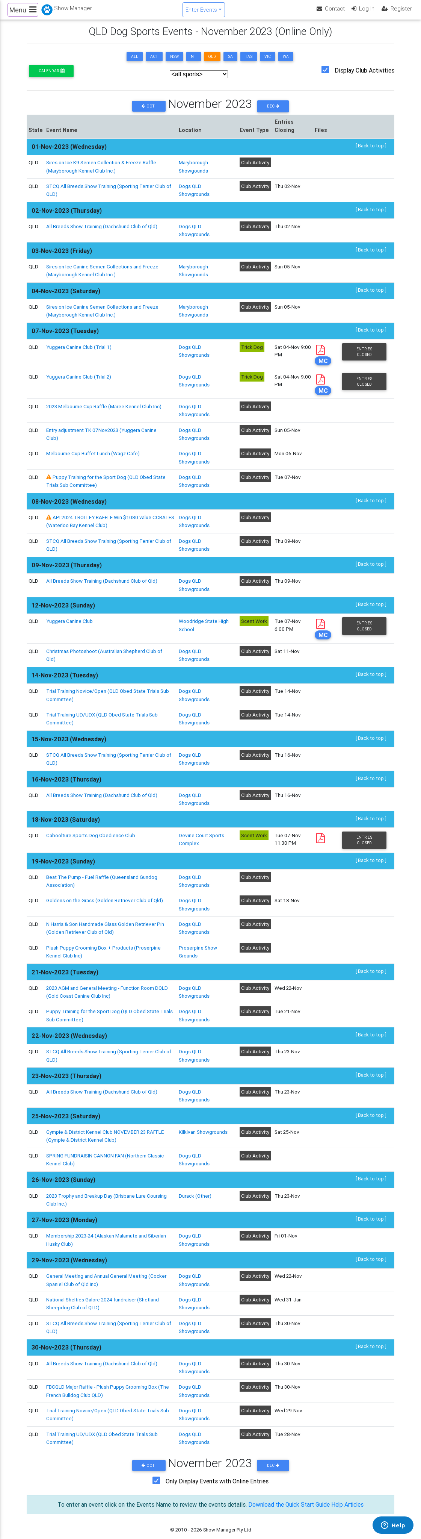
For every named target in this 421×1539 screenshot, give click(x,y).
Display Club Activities (364, 76)
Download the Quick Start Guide (288, 1488)
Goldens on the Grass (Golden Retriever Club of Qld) (104, 895)
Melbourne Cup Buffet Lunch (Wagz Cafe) (93, 455)
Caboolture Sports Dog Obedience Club (91, 830)
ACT (154, 63)
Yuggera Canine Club (69, 620)
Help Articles (349, 1488)
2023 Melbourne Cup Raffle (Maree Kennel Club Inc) (103, 409)
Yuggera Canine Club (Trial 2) (79, 379)
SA (230, 63)
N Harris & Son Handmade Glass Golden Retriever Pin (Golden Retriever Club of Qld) (105, 922)
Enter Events (201, 12)
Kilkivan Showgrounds (203, 1122)
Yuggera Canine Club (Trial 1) (79, 350)
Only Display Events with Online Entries (217, 1464)
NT (193, 63)
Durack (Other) (195, 1185)
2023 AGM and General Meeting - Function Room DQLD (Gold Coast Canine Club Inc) (107, 984)
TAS (248, 63)
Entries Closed (364, 355)
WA (286, 63)
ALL (134, 63)
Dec (273, 112)
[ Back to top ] (371, 152)
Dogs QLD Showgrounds (194, 876)
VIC (267, 63)
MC (323, 364)
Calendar (51, 77)
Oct (149, 112)
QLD (212, 63)
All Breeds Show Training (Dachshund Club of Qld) (102, 231)
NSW (174, 63)
